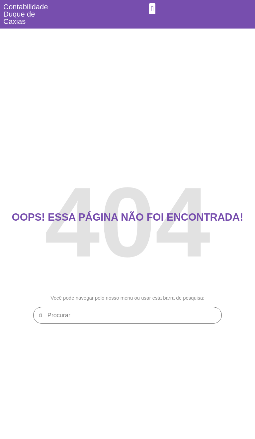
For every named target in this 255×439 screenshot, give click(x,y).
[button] (152, 8)
